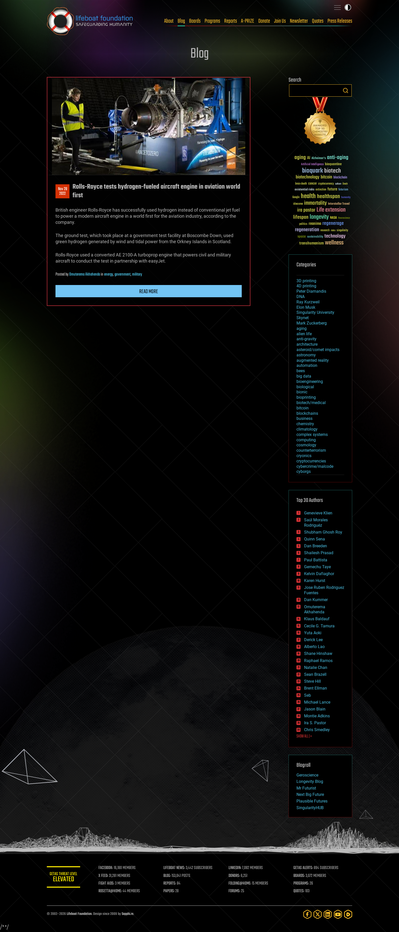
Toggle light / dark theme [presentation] (348, 7)
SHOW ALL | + (304, 736)
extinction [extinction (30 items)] (321, 189)
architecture (307, 344)
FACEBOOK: (108, 868)
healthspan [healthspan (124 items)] (328, 196)
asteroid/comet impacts (317, 349)
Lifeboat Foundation (79, 914)
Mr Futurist (306, 788)
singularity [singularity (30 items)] (342, 230)
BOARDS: (300, 876)
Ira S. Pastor (315, 722)
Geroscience (307, 775)
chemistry (305, 423)
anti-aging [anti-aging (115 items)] (337, 157)
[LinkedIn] (328, 914)
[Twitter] (318, 914)
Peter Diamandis (311, 291)
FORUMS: (235, 891)
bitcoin (302, 408)
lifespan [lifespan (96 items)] (300, 217)
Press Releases (339, 21)
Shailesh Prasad (318, 552)
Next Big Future (310, 794)
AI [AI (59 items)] (308, 158)
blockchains (307, 413)
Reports (230, 21)
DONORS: (235, 876)
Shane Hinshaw (318, 653)
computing (306, 439)
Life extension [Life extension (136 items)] (331, 210)
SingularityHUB (310, 807)
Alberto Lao (314, 646)
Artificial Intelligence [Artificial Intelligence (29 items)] (312, 164)
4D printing (306, 285)
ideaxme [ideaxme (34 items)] (298, 204)
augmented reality (312, 360)
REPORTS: (171, 883)
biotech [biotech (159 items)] (332, 170)
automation (306, 365)
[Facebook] (307, 914)
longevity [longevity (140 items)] (319, 217)
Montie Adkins (317, 716)
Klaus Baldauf (317, 618)
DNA (300, 296)
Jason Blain (314, 709)
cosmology (306, 445)
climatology (307, 429)
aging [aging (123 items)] (300, 157)
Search (345, 90)
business (304, 418)
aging (301, 328)
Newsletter (299, 21)
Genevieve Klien (318, 513)
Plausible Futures (311, 801)
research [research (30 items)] (325, 230)
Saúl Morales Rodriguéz (316, 522)
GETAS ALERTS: (304, 868)
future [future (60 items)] (332, 189)
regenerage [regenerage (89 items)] (333, 223)
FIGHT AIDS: (109, 883)
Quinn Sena (314, 539)
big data (303, 376)
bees (300, 370)
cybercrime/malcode (314, 466)
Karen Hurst (314, 580)
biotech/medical (311, 402)
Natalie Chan (315, 667)
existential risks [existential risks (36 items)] (304, 190)
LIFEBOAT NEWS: (176, 868)
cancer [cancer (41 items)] (312, 184)
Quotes (317, 21)
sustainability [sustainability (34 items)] (315, 237)
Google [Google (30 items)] (296, 197)
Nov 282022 (62, 191)
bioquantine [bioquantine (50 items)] (333, 164)
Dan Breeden (315, 545)
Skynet (302, 317)
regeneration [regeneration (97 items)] (307, 230)
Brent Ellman (315, 688)
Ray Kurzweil (308, 302)
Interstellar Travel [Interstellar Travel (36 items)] (339, 204)
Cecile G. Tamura (319, 626)
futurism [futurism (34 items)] (343, 190)
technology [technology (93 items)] (335, 236)
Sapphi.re (127, 914)
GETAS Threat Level (64, 878)
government (123, 274)
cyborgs (303, 471)
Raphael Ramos (318, 660)
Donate (264, 21)
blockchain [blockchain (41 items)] (340, 178)
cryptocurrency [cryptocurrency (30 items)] (326, 184)
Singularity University (315, 312)
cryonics (303, 455)
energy (108, 274)
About (169, 21)
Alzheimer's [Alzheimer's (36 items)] (318, 158)
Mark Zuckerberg (311, 323)
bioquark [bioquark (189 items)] (312, 171)
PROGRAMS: (302, 883)
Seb (307, 695)
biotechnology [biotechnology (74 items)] (307, 177)
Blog (181, 21)
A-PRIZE (247, 21)
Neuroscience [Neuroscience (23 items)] (344, 218)
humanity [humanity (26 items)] (346, 197)
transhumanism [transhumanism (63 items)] (311, 243)
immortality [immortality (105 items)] (315, 203)
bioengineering (309, 381)
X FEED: (105, 876)
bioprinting (306, 397)
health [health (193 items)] (308, 196)
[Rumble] (348, 914)
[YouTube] (338, 914)
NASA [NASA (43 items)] (333, 218)
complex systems (312, 434)
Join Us (280, 21)
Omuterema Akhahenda (84, 274)
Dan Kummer (316, 599)
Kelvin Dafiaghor (319, 573)
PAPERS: (170, 891)
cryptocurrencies (311, 461)
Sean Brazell (315, 674)
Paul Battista (315, 560)
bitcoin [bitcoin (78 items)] (326, 177)
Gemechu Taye (317, 566)
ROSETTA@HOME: (112, 891)
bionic (301, 392)
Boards (195, 21)
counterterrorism (311, 450)
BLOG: (169, 876)
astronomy (306, 355)
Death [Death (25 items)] (345, 184)
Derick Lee (313, 639)
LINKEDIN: (236, 868)
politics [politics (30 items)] (303, 224)
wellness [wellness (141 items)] (334, 243)
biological (305, 386)
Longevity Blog (309, 781)
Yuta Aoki (312, 632)
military (137, 274)
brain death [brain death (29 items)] (301, 184)
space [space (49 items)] (301, 236)
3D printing (306, 280)
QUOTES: (299, 891)
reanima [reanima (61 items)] (315, 223)
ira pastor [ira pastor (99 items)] (306, 210)
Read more (148, 291)
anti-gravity (306, 338)
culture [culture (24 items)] (338, 184)
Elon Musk (305, 307)
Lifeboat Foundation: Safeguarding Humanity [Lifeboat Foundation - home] (90, 21)
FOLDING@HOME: (241, 883)
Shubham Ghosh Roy (323, 532)
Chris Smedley (317, 729)
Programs (212, 21)
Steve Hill (312, 681)
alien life (304, 333)
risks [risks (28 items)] (333, 230)
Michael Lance (317, 702)
